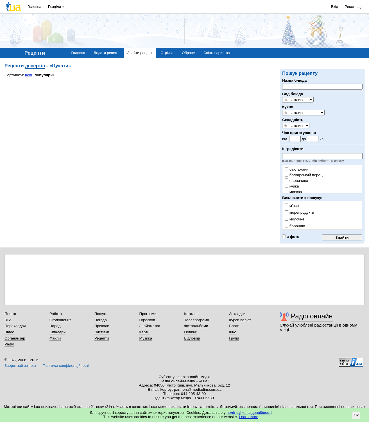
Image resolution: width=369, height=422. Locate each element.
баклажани (296, 169)
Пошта (10, 314)
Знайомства (149, 326)
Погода (100, 320)
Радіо (9, 344)
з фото (290, 237)
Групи (234, 338)
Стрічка (166, 53)
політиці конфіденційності (249, 412)
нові (28, 75)
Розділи (54, 7)
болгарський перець (305, 175)
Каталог (191, 314)
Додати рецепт (106, 53)
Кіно (232, 332)
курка (292, 186)
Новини (190, 332)
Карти (144, 332)
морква (293, 192)
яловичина (296, 180)
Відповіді (192, 338)
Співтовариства (216, 53)
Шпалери (57, 332)
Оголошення (60, 320)
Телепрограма (196, 320)
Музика (145, 338)
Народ (55, 326)
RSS (8, 320)
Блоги (234, 326)
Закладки (237, 314)
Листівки (101, 332)
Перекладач (15, 326)
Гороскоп (147, 320)
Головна (34, 7)
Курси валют (240, 320)
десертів (35, 65)
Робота (55, 314)
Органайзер (14, 338)
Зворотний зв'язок (20, 365)
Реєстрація (354, 7)
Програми (147, 314)
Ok (356, 415)
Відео (9, 332)
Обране (188, 53)
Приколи (101, 326)
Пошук (100, 314)
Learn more (248, 417)
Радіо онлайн (312, 316)
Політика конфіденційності (66, 365)
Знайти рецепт (139, 53)
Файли (55, 338)
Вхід (334, 7)
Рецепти (101, 338)
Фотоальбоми (196, 326)
